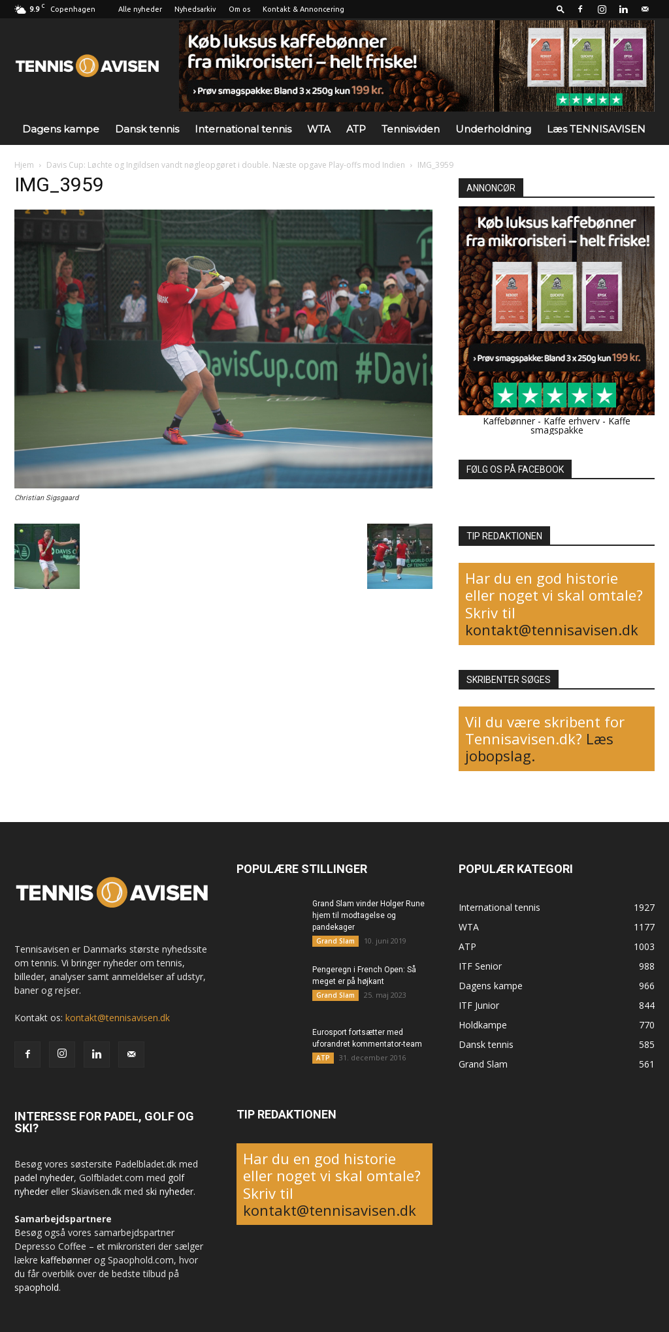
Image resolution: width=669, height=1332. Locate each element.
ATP (356, 129)
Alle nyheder (140, 9)
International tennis (243, 129)
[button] (560, 9)
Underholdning (493, 129)
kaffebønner (66, 1260)
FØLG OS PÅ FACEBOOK (515, 469)
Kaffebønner (509, 421)
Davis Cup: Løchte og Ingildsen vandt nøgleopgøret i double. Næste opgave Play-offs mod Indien (225, 164)
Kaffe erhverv (572, 421)
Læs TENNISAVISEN (596, 129)
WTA (319, 129)
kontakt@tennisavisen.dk (551, 629)
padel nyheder (44, 1177)
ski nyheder (169, 1191)
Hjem (24, 164)
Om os (239, 9)
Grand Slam (335, 940)
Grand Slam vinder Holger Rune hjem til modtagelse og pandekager (368, 915)
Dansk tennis (147, 129)
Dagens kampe (60, 129)
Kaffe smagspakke (580, 425)
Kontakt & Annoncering (303, 9)
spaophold (36, 1287)
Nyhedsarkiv (195, 9)
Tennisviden (411, 129)
